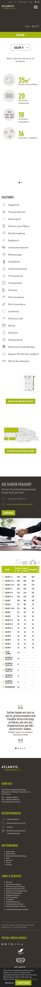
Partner (9, 865)
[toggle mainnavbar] (35, 7)
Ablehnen (9, 982)
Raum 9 (21, 47)
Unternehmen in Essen (14, 904)
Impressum (10, 851)
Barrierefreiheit (12, 897)
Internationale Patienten (15, 889)
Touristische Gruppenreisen (17, 891)
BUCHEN (21, 35)
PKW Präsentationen (14, 893)
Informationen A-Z (13, 902)
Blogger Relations (13, 895)
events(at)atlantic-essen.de (20, 514)
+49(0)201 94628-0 (13, 819)
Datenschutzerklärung (28, 979)
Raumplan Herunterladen (20, 411)
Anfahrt (10, 2)
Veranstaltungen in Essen (16, 906)
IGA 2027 (9, 882)
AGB (7, 858)
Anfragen (8, 523)
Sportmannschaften (13, 884)
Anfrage (10, 827)
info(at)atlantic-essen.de (11, 802)
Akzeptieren (23, 983)
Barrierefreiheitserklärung (16, 856)
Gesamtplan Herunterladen (20, 461)
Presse (8, 862)
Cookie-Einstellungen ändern (17, 909)
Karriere (9, 860)
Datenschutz (11, 854)
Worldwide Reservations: (16, 831)
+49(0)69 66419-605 (13, 833)
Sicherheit (10, 899)
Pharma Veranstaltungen (15, 886)
